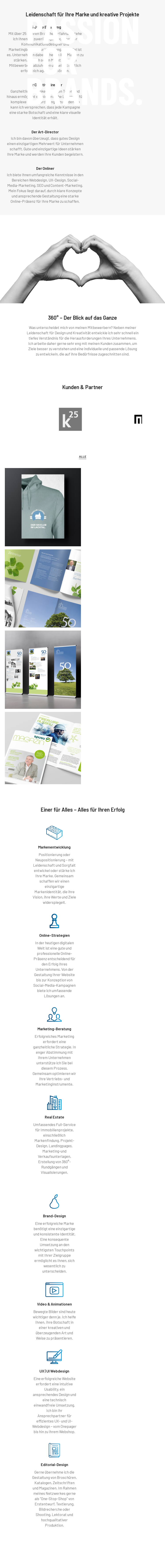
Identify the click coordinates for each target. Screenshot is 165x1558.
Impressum (66, 1549)
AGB (81, 1549)
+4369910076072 (40, 1514)
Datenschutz (96, 1549)
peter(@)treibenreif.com (44, 1518)
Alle (82, 378)
